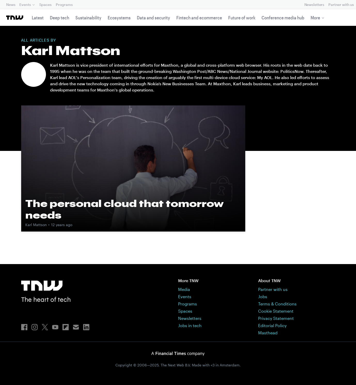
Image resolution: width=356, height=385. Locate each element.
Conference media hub (283, 17)
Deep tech (59, 17)
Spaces (45, 4)
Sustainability (88, 17)
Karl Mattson (36, 224)
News (10, 4)
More (315, 17)
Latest (38, 17)
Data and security (153, 17)
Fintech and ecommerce (199, 17)
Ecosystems (119, 17)
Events (25, 4)
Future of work (241, 17)
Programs (64, 4)
